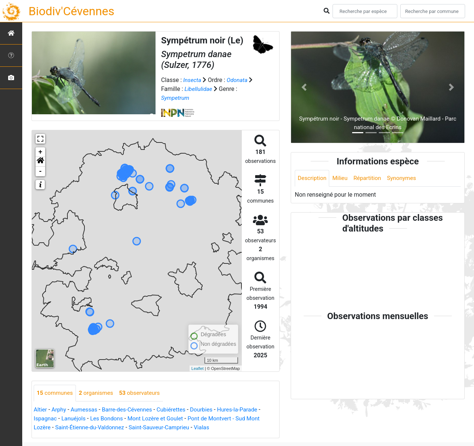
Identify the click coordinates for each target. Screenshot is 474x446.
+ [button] (41, 152)
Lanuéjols (75, 418)
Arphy (59, 409)
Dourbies (208, 409)
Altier (40, 409)
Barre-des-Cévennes (130, 409)
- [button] (41, 171)
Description (313, 178)
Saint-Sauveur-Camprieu (164, 427)
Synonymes (405, 178)
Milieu (342, 178)
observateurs (143, 393)
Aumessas (86, 409)
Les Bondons (109, 418)
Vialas (209, 427)
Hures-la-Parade (245, 409)
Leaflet (197, 368)
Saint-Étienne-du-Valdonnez (92, 427)
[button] (40, 162)
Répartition (370, 178)
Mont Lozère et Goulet (160, 418)
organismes (98, 393)
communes (55, 393)
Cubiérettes (176, 409)
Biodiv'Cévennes (71, 11)
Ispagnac (46, 418)
